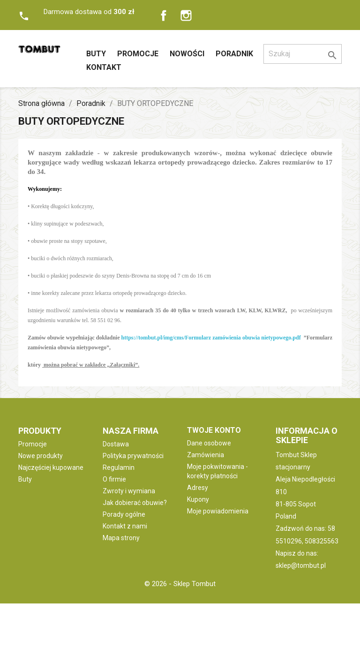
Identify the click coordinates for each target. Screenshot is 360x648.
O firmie (114, 479)
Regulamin (119, 467)
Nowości (187, 53)
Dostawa (116, 444)
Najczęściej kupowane (50, 467)
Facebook (163, 15)
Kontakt (103, 67)
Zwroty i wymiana (129, 491)
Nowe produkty (40, 456)
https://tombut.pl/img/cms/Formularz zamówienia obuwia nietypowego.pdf (211, 337)
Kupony (198, 499)
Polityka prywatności (133, 456)
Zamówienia (205, 455)
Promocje (137, 53)
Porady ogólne (124, 514)
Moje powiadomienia (217, 511)
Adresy (197, 487)
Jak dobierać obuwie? (135, 502)
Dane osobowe (209, 443)
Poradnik (234, 53)
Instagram (186, 15)
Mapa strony (121, 538)
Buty (96, 53)
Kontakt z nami (125, 526)
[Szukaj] (302, 54)
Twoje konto (214, 430)
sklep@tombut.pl (301, 565)
